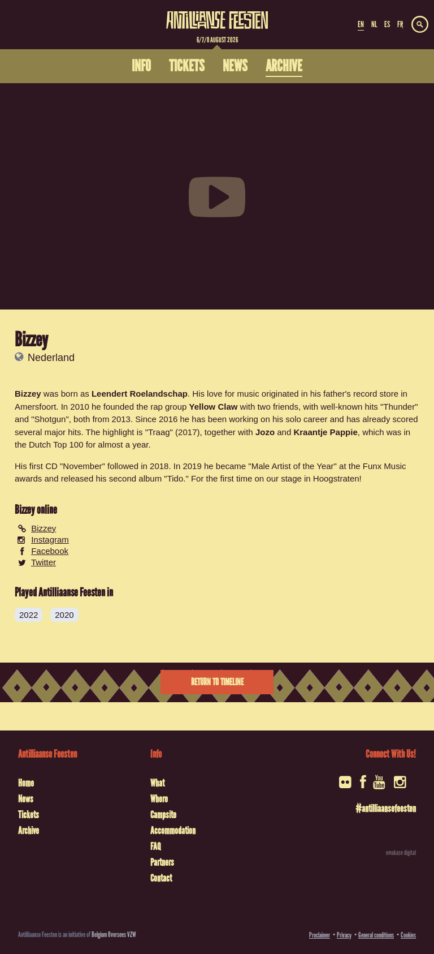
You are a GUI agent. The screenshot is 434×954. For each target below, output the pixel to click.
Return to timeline (217, 682)
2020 (64, 615)
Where (159, 799)
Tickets (28, 815)
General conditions (376, 935)
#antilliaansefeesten (385, 808)
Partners (162, 862)
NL (374, 24)
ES (387, 24)
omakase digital (401, 853)
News (25, 799)
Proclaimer (319, 935)
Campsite (163, 815)
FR (400, 24)
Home (26, 783)
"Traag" (159, 432)
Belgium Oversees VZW (114, 934)
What (157, 783)
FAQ (155, 846)
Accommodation (173, 830)
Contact (161, 878)
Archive (28, 830)
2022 (28, 615)
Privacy (344, 935)
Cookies (408, 935)
